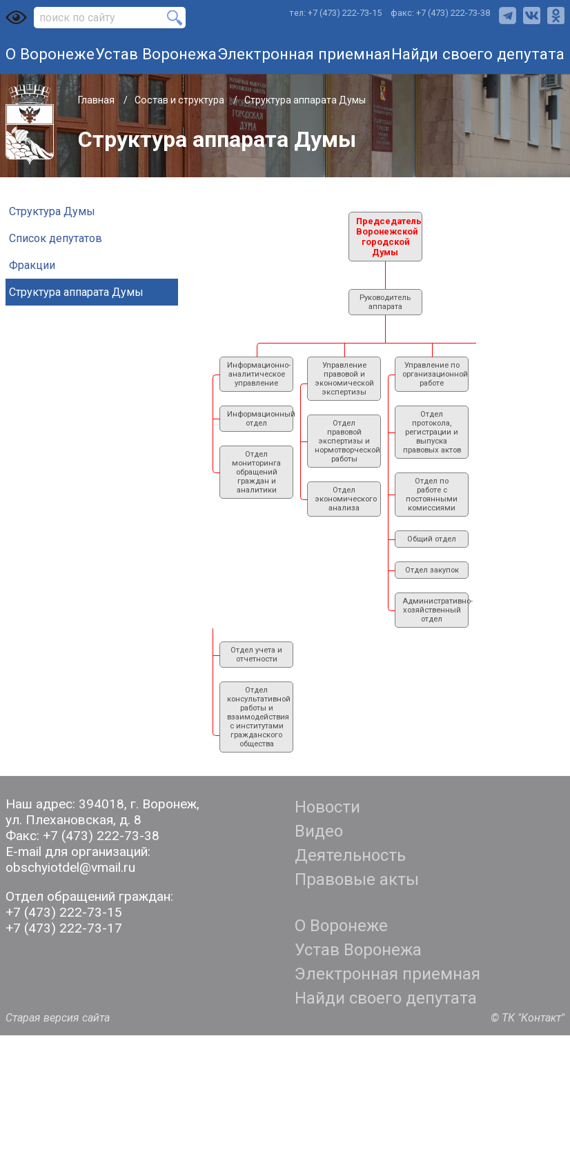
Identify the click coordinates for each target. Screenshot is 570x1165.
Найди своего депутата (477, 54)
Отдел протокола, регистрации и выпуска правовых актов (432, 432)
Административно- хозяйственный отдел (435, 610)
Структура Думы (52, 211)
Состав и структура (180, 100)
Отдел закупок (432, 570)
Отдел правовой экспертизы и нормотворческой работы (347, 441)
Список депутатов (55, 238)
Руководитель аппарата (385, 302)
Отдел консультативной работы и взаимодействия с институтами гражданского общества (259, 717)
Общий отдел (431, 539)
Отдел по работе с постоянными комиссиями (432, 494)
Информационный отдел (260, 419)
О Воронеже (50, 54)
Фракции (32, 265)
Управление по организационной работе (435, 374)
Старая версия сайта (58, 1017)
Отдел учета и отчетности (256, 655)
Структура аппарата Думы (76, 292)
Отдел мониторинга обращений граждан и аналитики (256, 472)
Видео (319, 831)
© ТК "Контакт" (527, 1017)
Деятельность (350, 855)
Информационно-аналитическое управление (259, 374)
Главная (97, 100)
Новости (327, 807)
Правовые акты (357, 879)
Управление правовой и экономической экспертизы (344, 379)
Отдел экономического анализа (346, 499)
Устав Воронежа (156, 54)
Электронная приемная (304, 54)
